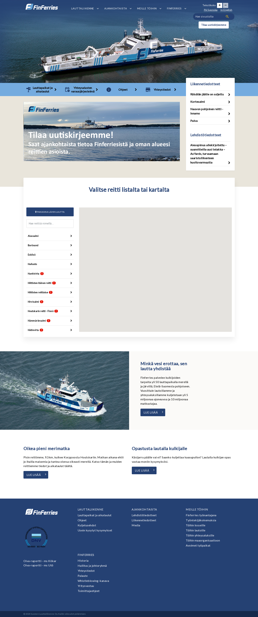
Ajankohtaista (115, 8)
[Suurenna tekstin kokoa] (219, 5)
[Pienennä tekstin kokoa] (225, 5)
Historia (83, 560)
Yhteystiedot (86, 570)
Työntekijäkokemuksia (201, 520)
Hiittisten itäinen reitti (50, 283)
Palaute (83, 575)
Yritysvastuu (86, 585)
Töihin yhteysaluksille (200, 535)
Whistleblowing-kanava (93, 580)
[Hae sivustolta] (214, 16)
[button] (156, 258)
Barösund (50, 245)
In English (226, 9)
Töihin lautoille (195, 530)
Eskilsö (50, 254)
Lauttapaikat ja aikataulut (95, 515)
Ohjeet (82, 520)
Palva (194, 120)
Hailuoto (50, 264)
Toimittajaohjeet (89, 590)
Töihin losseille (195, 525)
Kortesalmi (197, 101)
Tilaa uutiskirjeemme (213, 24)
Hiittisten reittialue (50, 292)
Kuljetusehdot (87, 525)
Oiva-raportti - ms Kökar (40, 561)
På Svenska (211, 9)
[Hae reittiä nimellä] (50, 223)
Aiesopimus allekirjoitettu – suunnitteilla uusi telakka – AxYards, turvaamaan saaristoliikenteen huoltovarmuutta (208, 153)
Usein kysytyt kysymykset (95, 530)
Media (136, 525)
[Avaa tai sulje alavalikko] (98, 8)
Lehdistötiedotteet (144, 515)
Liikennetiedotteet (144, 520)
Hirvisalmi (50, 301)
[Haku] (227, 16)
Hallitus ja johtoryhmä (92, 565)
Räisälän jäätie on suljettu (207, 94)
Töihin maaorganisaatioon (203, 540)
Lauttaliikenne (82, 8)
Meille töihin (147, 8)
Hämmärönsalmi (50, 320)
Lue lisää (151, 412)
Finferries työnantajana (201, 515)
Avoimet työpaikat (198, 545)
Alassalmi (50, 236)
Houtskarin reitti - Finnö (50, 311)
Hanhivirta (50, 273)
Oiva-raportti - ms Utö (38, 565)
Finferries (174, 8)
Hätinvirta (50, 330)
